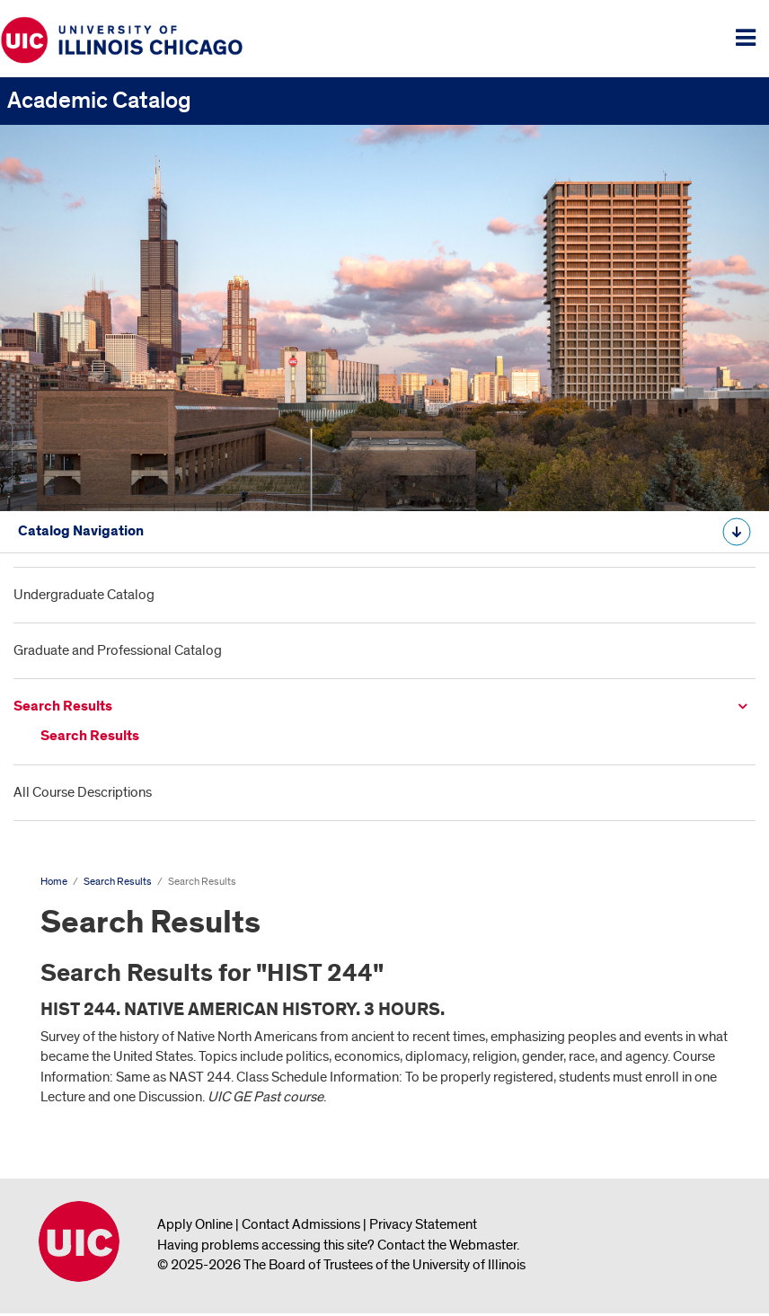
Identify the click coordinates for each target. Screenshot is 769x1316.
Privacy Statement (423, 1224)
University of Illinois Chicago (79, 1241)
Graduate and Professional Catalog (117, 650)
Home (53, 881)
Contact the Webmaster (447, 1245)
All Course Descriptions (82, 792)
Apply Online (195, 1224)
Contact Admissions (301, 1224)
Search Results (62, 706)
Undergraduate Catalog (84, 595)
